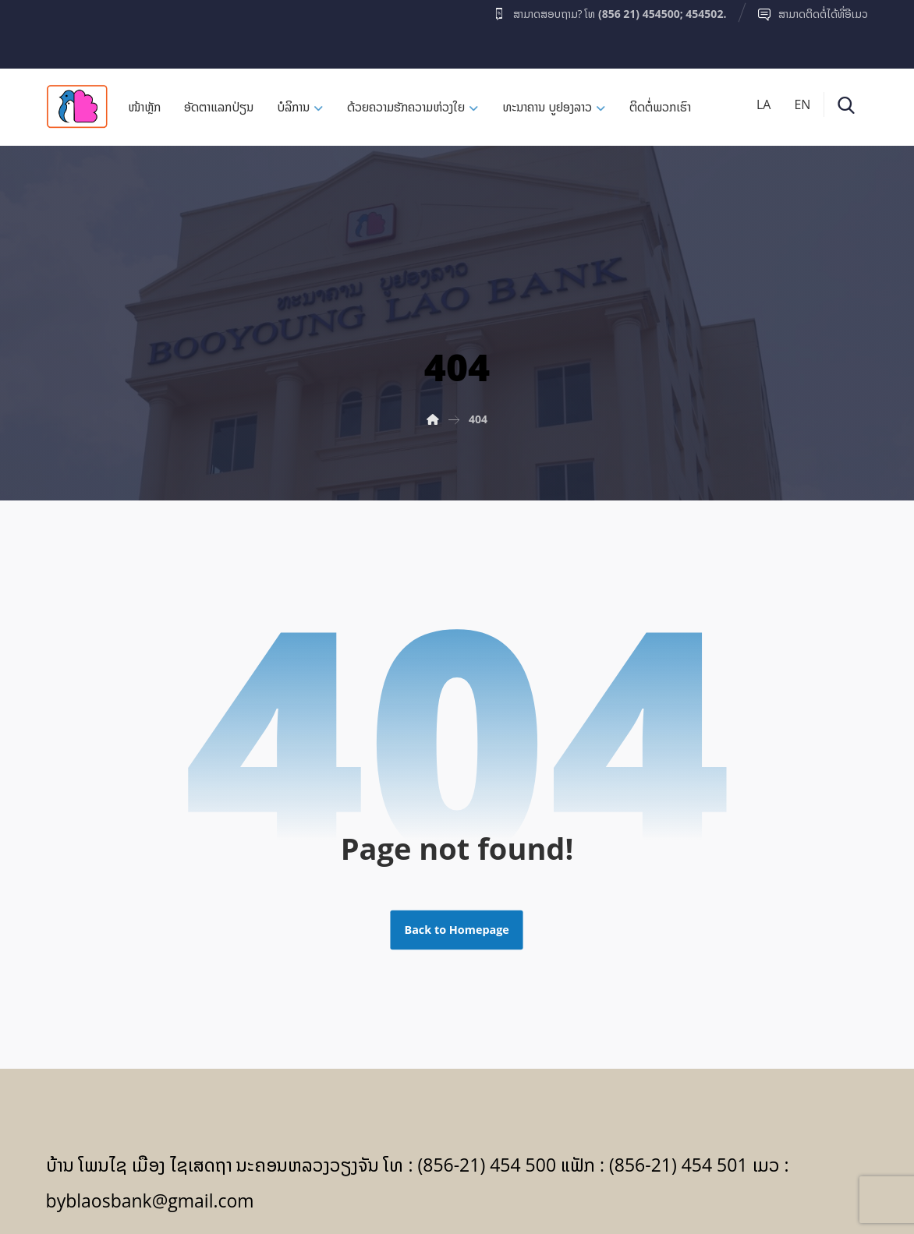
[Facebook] (76, 30)
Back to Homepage (457, 930)
